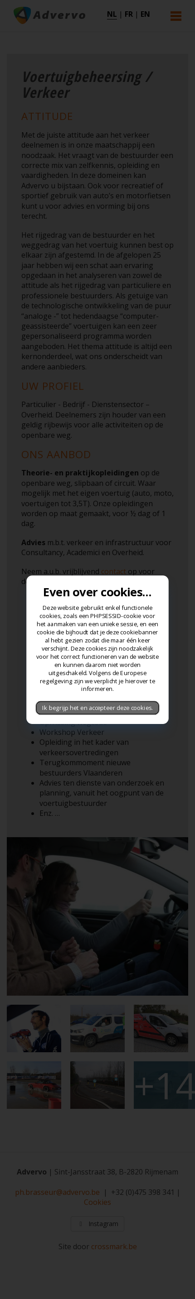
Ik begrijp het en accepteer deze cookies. (97, 708)
